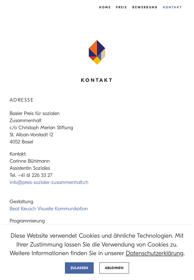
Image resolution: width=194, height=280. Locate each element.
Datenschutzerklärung (154, 253)
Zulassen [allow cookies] (79, 268)
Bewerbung (145, 7)
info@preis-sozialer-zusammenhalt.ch (49, 182)
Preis (121, 7)
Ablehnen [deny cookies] (114, 268)
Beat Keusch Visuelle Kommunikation (49, 209)
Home (105, 7)
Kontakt (172, 7)
